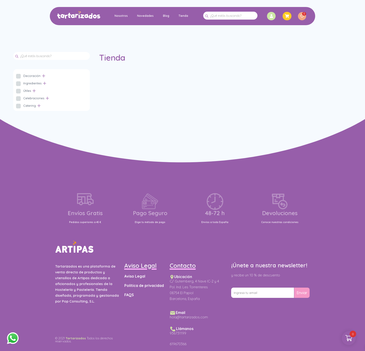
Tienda (183, 15)
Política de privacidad (144, 285)
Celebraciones (33, 98)
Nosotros (121, 15)
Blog (166, 15)
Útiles (27, 91)
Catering (29, 105)
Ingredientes (32, 83)
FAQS (129, 294)
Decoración (32, 76)
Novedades (145, 15)
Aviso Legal (134, 276)
